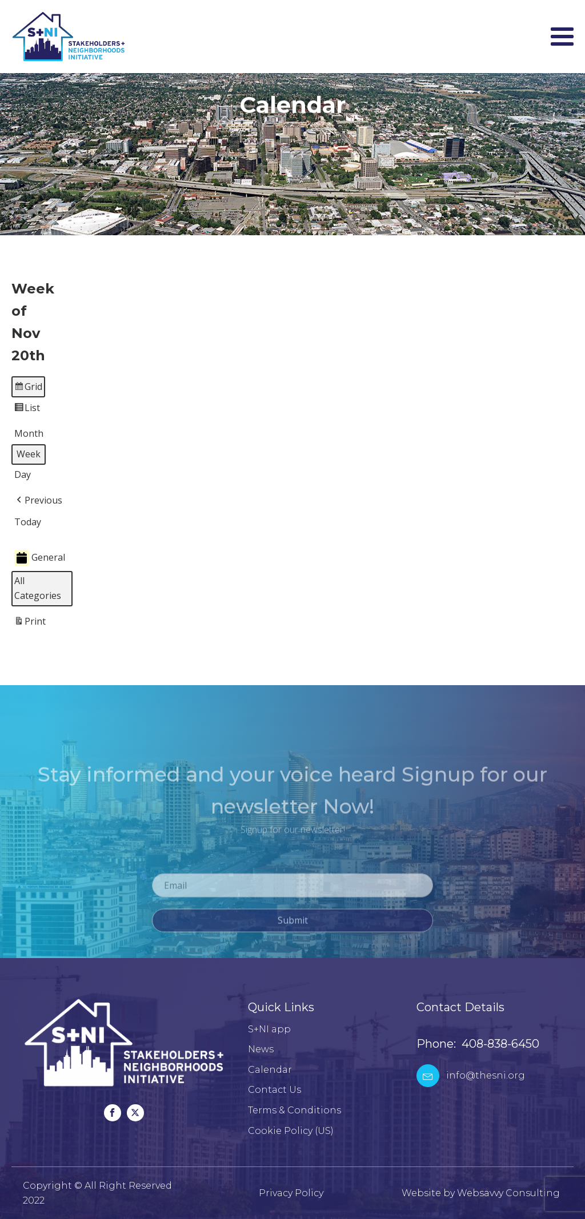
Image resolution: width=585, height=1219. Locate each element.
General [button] (39, 558)
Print (30, 623)
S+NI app (269, 1029)
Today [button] (27, 522)
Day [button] (22, 475)
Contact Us (274, 1089)
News (261, 1049)
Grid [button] (28, 388)
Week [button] (29, 454)
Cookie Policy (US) (291, 1130)
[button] (38, 501)
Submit (293, 926)
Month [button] (28, 434)
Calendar (270, 1069)
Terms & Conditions (294, 1110)
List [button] (27, 410)
